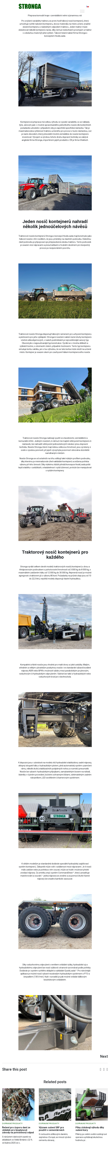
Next (104, 1056)
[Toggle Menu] (82, 11)
